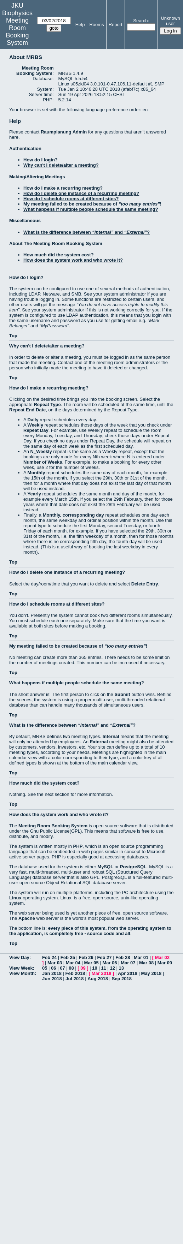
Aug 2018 (97, 978)
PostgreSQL (133, 866)
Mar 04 (73, 962)
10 (94, 968)
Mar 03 (54, 962)
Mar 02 (162, 957)
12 (112, 968)
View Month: (22, 973)
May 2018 (151, 973)
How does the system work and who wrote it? (73, 260)
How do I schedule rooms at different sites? (71, 198)
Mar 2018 (101, 973)
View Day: (20, 957)
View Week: (21, 968)
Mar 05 (91, 962)
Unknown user (170, 21)
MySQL (105, 866)
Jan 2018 (52, 973)
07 (62, 968)
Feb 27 (104, 957)
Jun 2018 (52, 978)
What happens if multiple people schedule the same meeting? (90, 209)
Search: (141, 20)
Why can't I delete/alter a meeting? (61, 165)
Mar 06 (109, 962)
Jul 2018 (74, 978)
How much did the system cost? (58, 254)
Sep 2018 (122, 978)
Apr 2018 (127, 973)
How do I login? (40, 159)
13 (121, 968)
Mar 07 (128, 962)
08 (71, 968)
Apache (26, 918)
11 (103, 968)
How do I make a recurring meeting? (63, 188)
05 (44, 968)
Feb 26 (86, 957)
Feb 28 (122, 957)
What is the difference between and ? (86, 232)
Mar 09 (165, 962)
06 (53, 968)
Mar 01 (141, 957)
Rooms (96, 24)
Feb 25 (68, 957)
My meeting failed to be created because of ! (92, 204)
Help (80, 24)
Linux (15, 897)
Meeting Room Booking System (17, 31)
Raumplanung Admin (64, 132)
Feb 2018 (75, 973)
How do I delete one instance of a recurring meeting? (81, 193)
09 (82, 968)
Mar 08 (146, 962)
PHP (78, 846)
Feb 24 (49, 957)
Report (115, 24)
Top (13, 335)
